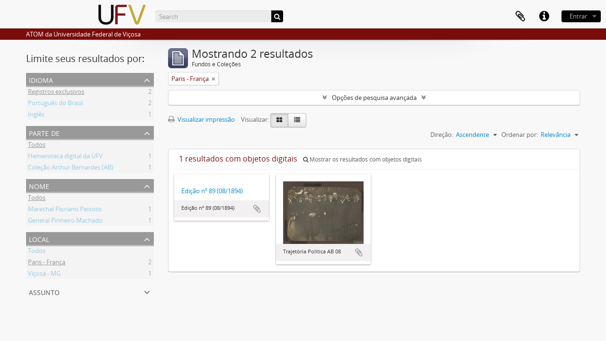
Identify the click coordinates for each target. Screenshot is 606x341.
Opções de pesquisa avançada (374, 97)
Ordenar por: (519, 134)
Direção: (441, 134)
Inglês (36, 115)
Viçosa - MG (44, 274)
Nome (39, 185)
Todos (36, 146)
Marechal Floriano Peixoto (65, 210)
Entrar (578, 16)
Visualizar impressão (201, 119)
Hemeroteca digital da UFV (65, 157)
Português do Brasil (55, 104)
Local (39, 238)
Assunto (44, 291)
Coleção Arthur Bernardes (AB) (70, 168)
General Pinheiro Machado (65, 221)
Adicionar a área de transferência (257, 209)
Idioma (41, 79)
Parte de (44, 132)
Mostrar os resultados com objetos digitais (362, 159)
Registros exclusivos (56, 93)
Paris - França (46, 263)
